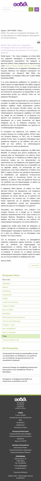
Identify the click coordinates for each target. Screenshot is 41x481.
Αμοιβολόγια (20, 422)
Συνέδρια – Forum (8, 325)
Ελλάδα (5, 298)
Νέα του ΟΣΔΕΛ (7, 310)
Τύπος (4, 336)
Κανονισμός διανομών (20, 447)
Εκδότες (5, 287)
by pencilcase (20, 478)
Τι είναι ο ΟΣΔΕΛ (20, 415)
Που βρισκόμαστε (20, 468)
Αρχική (3, 30)
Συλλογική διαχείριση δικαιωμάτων (20, 436)
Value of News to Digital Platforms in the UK (21, 66)
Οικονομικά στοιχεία (20, 427)
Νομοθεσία (20, 439)
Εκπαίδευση (6, 291)
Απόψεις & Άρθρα (8, 306)
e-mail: (20, 466)
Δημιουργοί (6, 283)
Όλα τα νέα (6, 280)
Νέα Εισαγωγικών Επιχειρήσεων (13, 317)
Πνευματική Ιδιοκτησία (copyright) (20, 434)
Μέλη (20, 420)
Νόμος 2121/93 (20, 441)
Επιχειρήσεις (7, 295)
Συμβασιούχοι (20, 425)
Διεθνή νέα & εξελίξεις (10, 302)
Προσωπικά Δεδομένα (20, 472)
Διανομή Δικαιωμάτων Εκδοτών (20, 452)
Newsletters (6, 314)
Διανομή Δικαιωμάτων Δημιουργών (20, 450)
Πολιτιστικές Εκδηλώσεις (11, 321)
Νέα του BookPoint (8, 329)
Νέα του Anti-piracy (9, 332)
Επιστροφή (35, 265)
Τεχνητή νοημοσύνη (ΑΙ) (10, 340)
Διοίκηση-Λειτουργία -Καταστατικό (20, 417)
